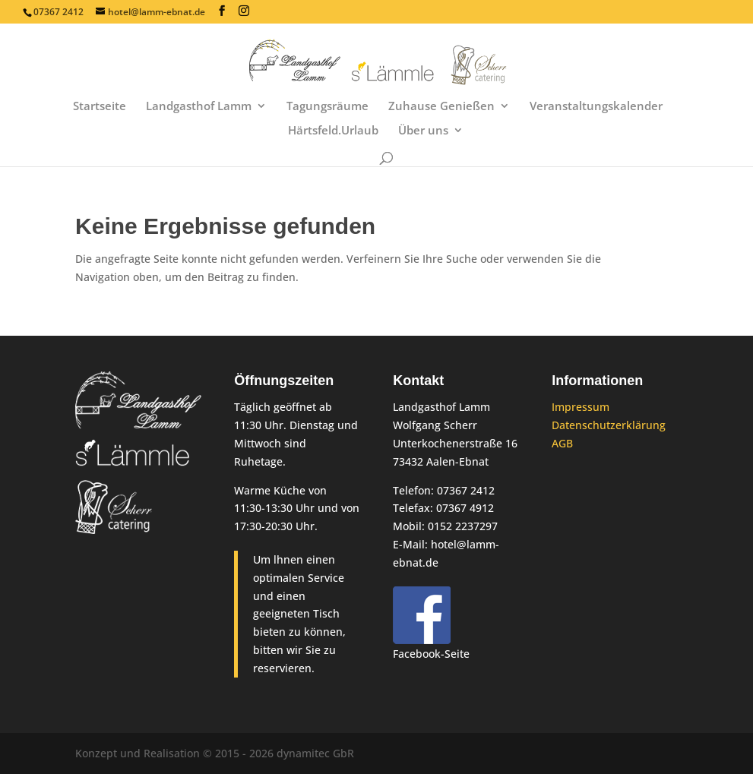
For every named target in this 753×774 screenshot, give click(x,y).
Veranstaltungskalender (596, 106)
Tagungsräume (327, 106)
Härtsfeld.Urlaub (333, 131)
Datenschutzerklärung (609, 425)
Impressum (580, 407)
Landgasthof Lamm (199, 106)
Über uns (423, 131)
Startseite (99, 106)
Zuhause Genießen (441, 106)
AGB (562, 443)
